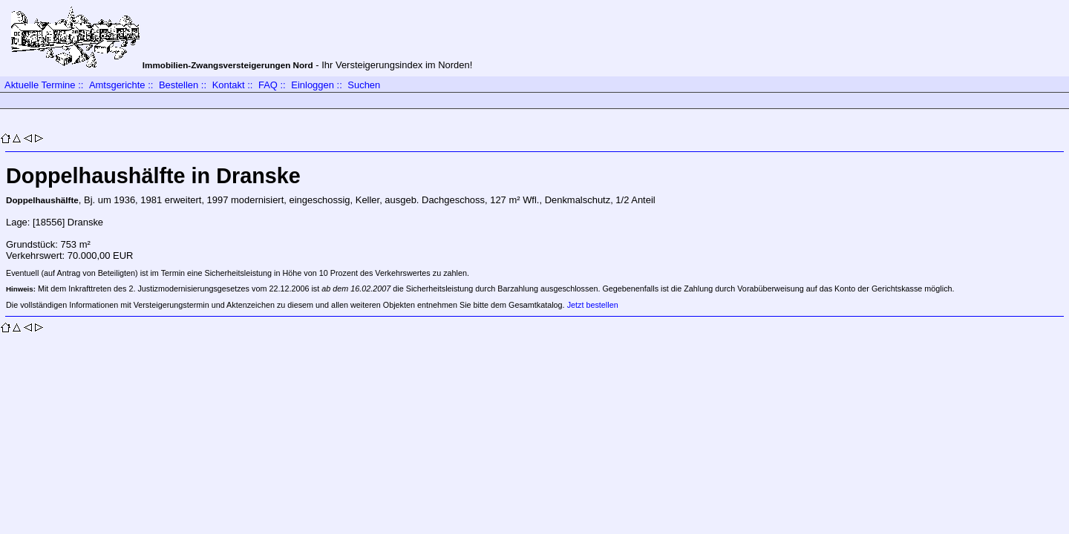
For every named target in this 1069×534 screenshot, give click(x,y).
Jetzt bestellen (592, 304)
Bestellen (178, 84)
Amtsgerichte (117, 84)
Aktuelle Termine (40, 84)
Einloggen (312, 84)
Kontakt (228, 84)
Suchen (363, 84)
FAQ (268, 84)
